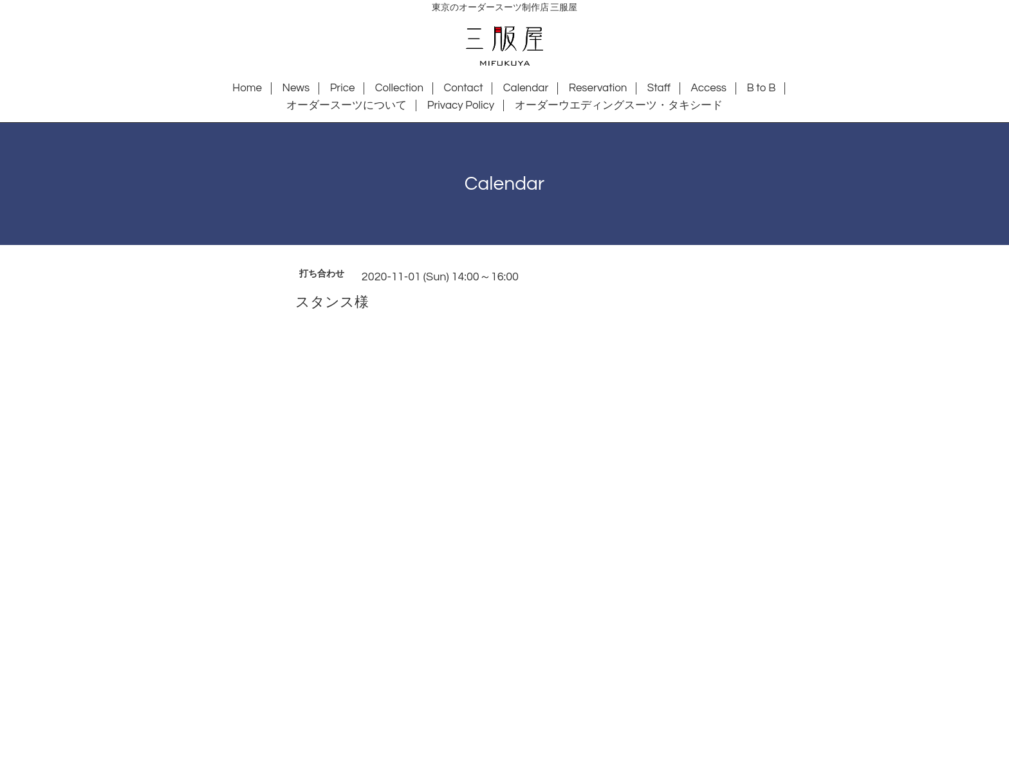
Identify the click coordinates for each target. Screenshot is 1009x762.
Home (247, 88)
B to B (760, 88)
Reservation (598, 88)
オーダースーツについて (346, 105)
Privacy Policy (461, 105)
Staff (659, 88)
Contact (463, 88)
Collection (399, 88)
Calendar (526, 88)
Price (342, 88)
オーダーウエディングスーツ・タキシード (619, 105)
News (296, 88)
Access (708, 88)
